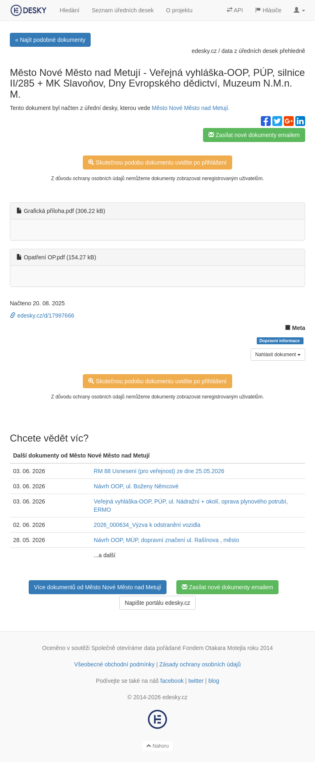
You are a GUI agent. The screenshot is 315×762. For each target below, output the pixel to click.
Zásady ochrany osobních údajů (200, 664)
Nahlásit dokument (278, 354)
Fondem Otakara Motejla (214, 648)
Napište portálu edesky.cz (157, 603)
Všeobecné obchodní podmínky (114, 664)
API (235, 10)
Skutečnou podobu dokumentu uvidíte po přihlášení (157, 162)
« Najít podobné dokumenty (50, 40)
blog (213, 680)
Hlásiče (268, 10)
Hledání (69, 10)
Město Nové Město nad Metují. (191, 108)
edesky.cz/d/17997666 (42, 315)
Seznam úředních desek (123, 10)
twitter (195, 680)
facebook (172, 680)
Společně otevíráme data (123, 648)
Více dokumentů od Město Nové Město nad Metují (98, 587)
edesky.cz (204, 51)
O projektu (179, 10)
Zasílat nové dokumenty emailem (254, 135)
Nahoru (157, 746)
